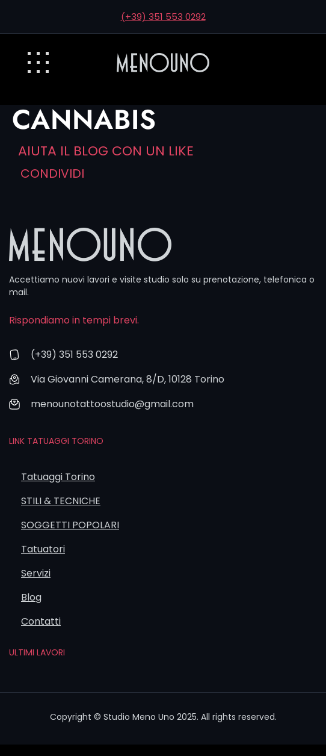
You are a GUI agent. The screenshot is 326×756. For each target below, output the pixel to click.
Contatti (41, 621)
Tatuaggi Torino (58, 477)
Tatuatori (43, 549)
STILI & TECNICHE (60, 501)
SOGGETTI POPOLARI (70, 525)
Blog (31, 597)
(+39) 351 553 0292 (163, 16)
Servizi (36, 573)
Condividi (52, 173)
